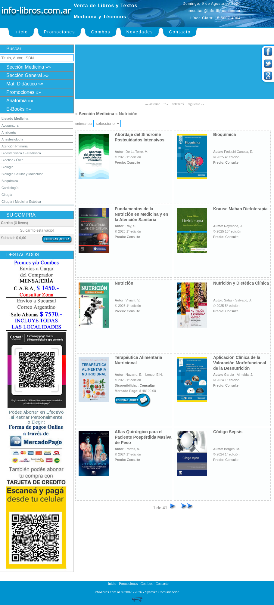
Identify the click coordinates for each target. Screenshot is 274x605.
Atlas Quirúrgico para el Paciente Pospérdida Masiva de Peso (143, 437)
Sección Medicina (96, 113)
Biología (8, 167)
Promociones (59, 31)
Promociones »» (23, 92)
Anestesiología (12, 139)
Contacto (180, 31)
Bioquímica (10, 181)
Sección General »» (27, 75)
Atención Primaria (15, 146)
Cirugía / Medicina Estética (21, 201)
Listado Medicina (15, 118)
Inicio (21, 31)
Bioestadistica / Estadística (21, 153)
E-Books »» (18, 109)
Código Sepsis (227, 431)
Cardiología (10, 188)
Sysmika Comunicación (162, 592)
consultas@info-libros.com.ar (213, 11)
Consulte (133, 162)
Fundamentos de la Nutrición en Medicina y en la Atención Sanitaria (141, 214)
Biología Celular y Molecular (22, 174)
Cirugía (7, 194)
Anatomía (9, 132)
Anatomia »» (19, 100)
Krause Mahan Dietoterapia (240, 208)
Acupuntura (10, 125)
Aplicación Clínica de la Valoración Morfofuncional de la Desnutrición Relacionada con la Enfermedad (239, 368)
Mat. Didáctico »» (25, 83)
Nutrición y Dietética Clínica (241, 283)
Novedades (139, 31)
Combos (100, 31)
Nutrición (124, 283)
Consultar (147, 385)
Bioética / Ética (12, 160)
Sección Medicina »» (28, 66)
